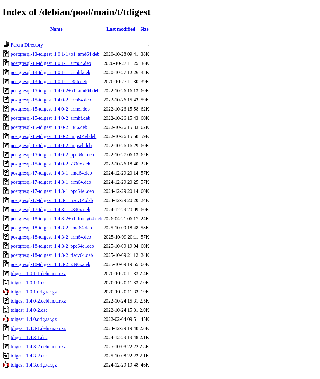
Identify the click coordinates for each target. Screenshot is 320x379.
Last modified (120, 29)
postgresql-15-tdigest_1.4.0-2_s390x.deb (50, 163)
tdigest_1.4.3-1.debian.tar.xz (38, 328)
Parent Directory (27, 45)
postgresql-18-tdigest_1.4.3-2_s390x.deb (50, 264)
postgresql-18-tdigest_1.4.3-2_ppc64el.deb (52, 246)
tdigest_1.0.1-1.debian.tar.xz (38, 273)
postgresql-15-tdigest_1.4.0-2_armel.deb (50, 109)
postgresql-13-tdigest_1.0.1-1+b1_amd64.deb (55, 54)
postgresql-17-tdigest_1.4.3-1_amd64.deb (51, 172)
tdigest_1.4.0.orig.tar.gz (34, 319)
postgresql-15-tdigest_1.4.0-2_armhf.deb (50, 118)
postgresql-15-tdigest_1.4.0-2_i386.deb (49, 127)
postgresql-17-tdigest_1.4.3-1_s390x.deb (50, 209)
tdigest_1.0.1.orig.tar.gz (34, 291)
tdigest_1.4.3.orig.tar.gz (34, 364)
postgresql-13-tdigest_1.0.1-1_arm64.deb (51, 63)
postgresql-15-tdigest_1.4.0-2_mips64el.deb (53, 136)
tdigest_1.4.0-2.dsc (29, 310)
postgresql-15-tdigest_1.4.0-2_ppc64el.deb (52, 154)
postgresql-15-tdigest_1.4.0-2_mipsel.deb (51, 145)
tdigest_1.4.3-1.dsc (29, 337)
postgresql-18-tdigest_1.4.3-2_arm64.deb (51, 236)
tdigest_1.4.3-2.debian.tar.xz (38, 346)
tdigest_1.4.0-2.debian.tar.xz (38, 300)
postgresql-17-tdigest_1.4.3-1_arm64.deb (51, 182)
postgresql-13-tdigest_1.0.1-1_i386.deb (49, 81)
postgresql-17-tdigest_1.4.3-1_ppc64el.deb (52, 191)
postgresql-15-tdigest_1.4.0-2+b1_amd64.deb (55, 90)
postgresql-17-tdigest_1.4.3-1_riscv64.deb (52, 200)
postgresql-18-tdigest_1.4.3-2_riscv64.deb (52, 255)
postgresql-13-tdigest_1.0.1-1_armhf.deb (50, 72)
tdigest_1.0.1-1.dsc (29, 282)
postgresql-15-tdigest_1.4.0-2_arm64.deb (51, 99)
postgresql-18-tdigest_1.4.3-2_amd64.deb (51, 227)
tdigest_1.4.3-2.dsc (29, 355)
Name (56, 29)
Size (144, 29)
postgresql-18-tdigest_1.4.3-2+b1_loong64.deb (56, 218)
